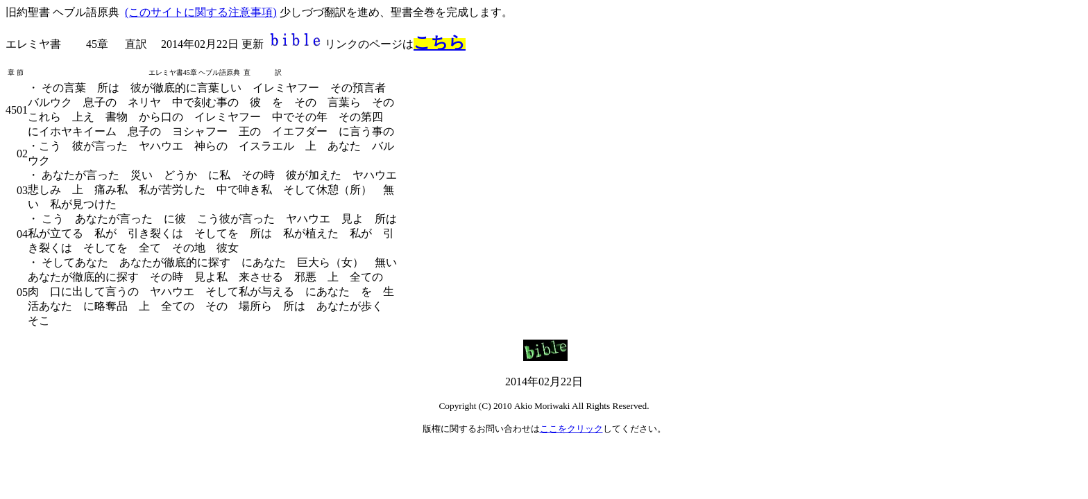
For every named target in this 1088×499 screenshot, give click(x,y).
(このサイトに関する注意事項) (201, 12)
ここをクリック (571, 428)
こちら (440, 42)
